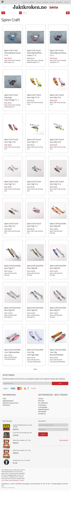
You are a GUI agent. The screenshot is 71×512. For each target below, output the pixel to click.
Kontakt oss (66, 2)
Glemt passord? (63, 473)
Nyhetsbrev (6, 437)
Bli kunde (41, 432)
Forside (40, 430)
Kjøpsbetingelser (59, 2)
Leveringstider (45, 2)
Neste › (35, 401)
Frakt (4, 430)
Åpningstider (52, 2)
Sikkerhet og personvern (10, 434)
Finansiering (38, 2)
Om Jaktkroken (31, 2)
